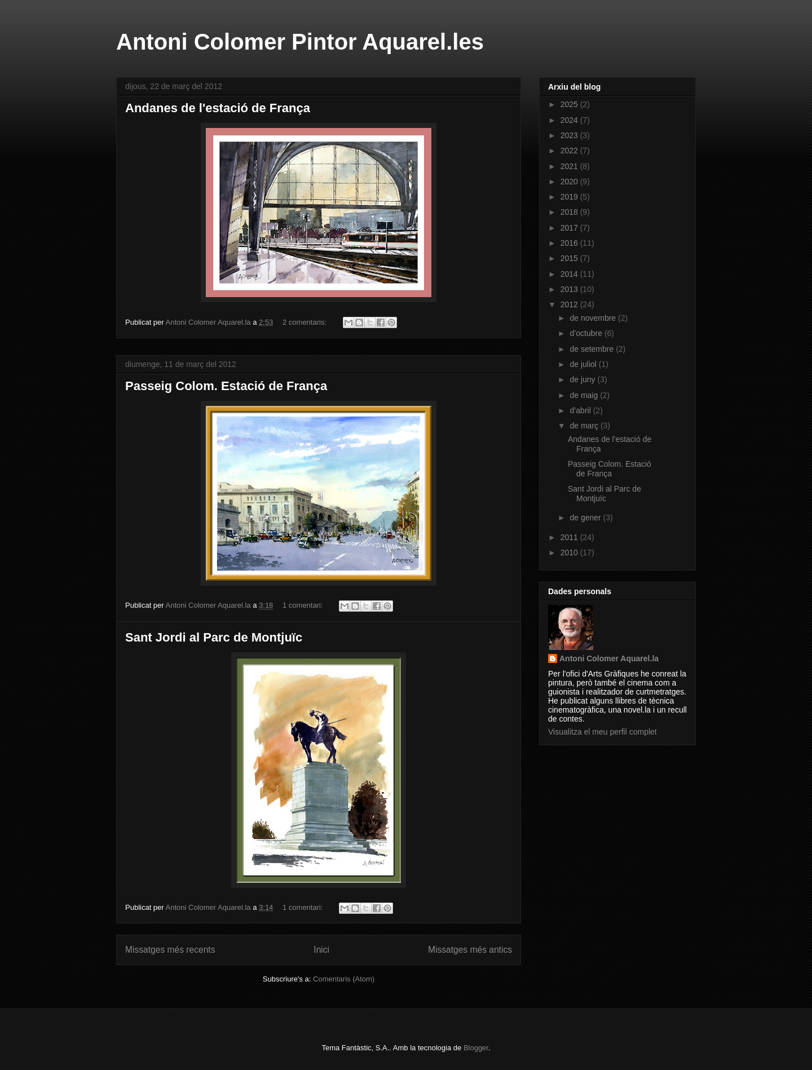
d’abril (581, 410)
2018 (570, 211)
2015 (570, 258)
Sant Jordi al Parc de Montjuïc (213, 637)
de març (585, 425)
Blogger (476, 1048)
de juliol (584, 364)
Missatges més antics (470, 949)
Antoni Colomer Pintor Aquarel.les (300, 41)
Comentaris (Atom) (343, 979)
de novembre (594, 317)
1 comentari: (304, 605)
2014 (570, 273)
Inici (321, 949)
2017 (570, 227)
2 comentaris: (306, 322)
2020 (570, 181)
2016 (570, 242)
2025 (570, 104)
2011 (570, 537)
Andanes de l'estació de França (217, 108)
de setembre (593, 348)
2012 (570, 304)
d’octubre (587, 333)
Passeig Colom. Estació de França (226, 386)
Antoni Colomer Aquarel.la (609, 658)
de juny (583, 379)
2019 (570, 196)
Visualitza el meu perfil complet (602, 731)
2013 (570, 289)
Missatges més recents (170, 949)
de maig (585, 395)
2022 (570, 150)
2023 (570, 135)
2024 (570, 120)
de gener (586, 517)
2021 (570, 166)
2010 (570, 552)
